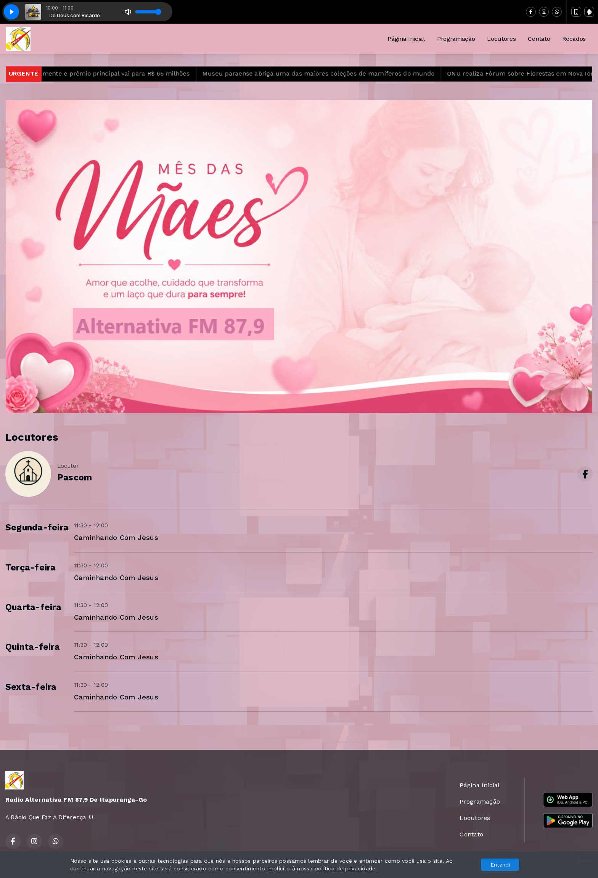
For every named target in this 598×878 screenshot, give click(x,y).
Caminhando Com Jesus (116, 537)
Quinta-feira (32, 647)
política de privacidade (345, 868)
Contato (539, 38)
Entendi (500, 865)
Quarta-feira (33, 607)
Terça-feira (30, 567)
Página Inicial (406, 38)
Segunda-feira (37, 527)
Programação (456, 38)
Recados (574, 38)
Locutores (501, 38)
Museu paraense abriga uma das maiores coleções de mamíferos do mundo (328, 73)
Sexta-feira (31, 687)
